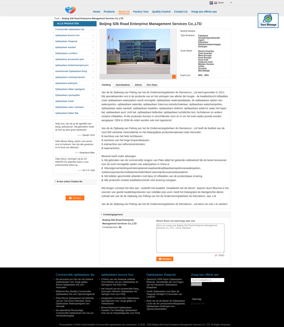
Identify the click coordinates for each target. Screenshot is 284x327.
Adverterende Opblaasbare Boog (71, 71)
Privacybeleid (65, 324)
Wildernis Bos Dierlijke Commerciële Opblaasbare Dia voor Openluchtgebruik (75, 292)
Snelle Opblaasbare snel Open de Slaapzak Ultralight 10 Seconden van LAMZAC (164, 294)
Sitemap (196, 299)
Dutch (225, 2)
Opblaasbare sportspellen (67, 95)
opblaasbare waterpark (66, 83)
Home (96, 11)
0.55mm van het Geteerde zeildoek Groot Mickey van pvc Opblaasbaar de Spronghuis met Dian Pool (119, 282)
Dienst (138, 85)
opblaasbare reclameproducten (70, 77)
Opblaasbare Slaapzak (66, 41)
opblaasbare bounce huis (67, 35)
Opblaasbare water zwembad (69, 107)
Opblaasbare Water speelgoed (70, 89)
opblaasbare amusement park (69, 59)
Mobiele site (198, 303)
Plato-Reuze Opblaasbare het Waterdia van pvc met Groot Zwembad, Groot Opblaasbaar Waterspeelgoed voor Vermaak (75, 302)
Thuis (56, 18)
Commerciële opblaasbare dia (69, 29)
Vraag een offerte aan (204, 11)
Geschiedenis (123, 85)
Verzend (196, 284)
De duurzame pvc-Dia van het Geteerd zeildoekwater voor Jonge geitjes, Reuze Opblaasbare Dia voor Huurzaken (74, 283)
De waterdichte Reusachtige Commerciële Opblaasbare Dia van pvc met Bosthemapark (75, 313)
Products (109, 11)
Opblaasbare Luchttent (66, 53)
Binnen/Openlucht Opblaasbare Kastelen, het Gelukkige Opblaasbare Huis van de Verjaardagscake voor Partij (120, 310)
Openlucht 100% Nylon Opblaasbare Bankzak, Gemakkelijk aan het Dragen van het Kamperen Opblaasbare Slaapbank (165, 283)
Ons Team (152, 85)
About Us (124, 11)
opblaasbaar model (64, 101)
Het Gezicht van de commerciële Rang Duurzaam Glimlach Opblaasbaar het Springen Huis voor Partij (119, 291)
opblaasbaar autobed (65, 47)
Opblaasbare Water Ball (66, 113)
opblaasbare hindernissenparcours (72, 65)
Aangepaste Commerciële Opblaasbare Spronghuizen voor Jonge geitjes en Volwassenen (120, 301)
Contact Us (180, 11)
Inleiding (106, 85)
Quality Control (161, 11)
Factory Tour (141, 11)
